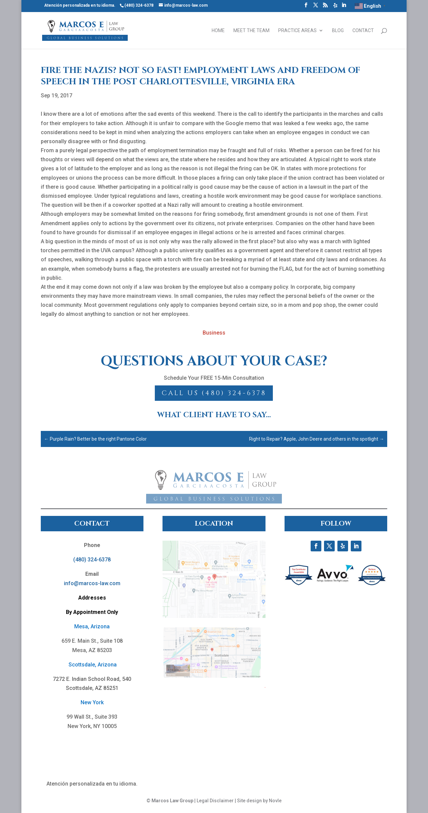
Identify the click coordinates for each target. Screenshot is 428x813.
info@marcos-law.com (92, 583)
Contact (363, 30)
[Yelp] (335, 7)
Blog (338, 30)
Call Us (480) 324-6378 (214, 392)
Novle (275, 800)
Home (218, 30)
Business (214, 333)
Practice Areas (297, 30)
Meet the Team (251, 30)
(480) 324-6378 (92, 559)
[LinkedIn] (343, 7)
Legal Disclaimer (215, 800)
